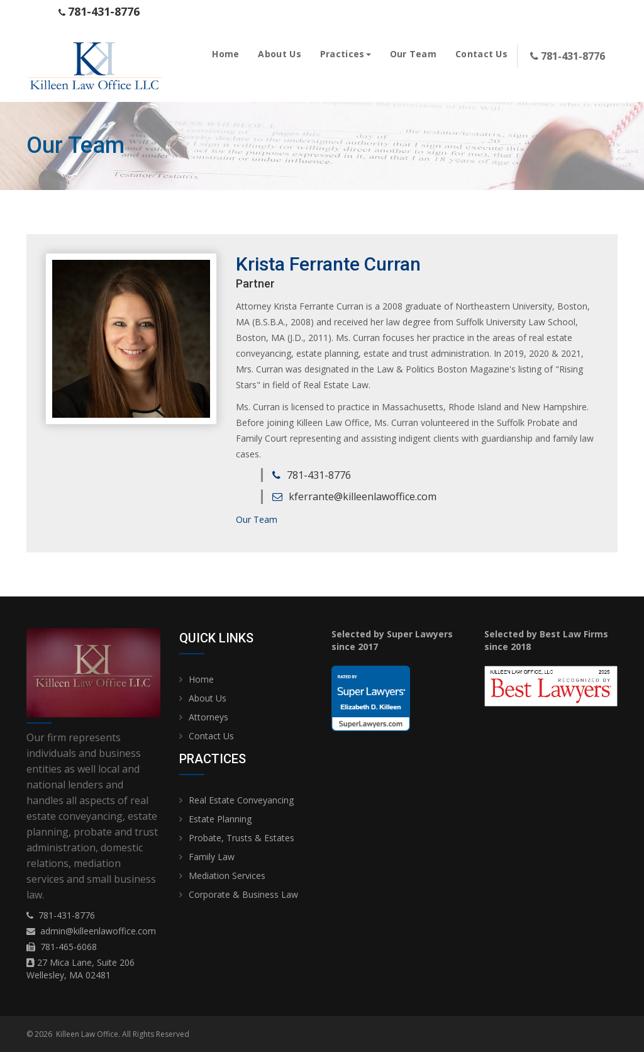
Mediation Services (227, 875)
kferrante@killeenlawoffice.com (362, 496)
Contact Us (481, 54)
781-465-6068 (68, 947)
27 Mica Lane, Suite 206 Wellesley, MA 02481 (80, 968)
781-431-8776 (66, 915)
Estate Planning (220, 819)
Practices (345, 54)
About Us (279, 54)
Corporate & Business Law (243, 894)
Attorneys (208, 717)
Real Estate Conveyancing (241, 800)
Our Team (413, 54)
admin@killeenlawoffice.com (98, 931)
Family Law (212, 857)
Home (225, 54)
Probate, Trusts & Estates (241, 838)
